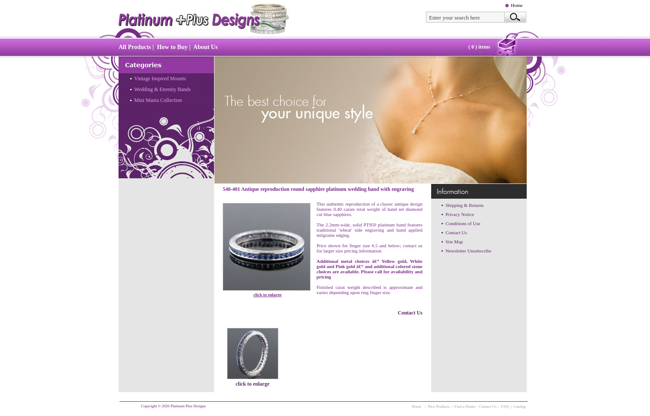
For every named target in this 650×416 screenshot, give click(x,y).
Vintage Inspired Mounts (160, 78)
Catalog (520, 406)
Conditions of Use (462, 223)
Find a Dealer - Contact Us (476, 406)
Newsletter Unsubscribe (468, 250)
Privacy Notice (459, 214)
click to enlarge (268, 294)
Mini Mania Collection (158, 100)
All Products (135, 47)
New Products (439, 406)
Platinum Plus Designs (188, 406)
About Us (205, 47)
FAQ (504, 406)
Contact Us (410, 313)
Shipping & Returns (464, 205)
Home (517, 5)
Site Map (454, 241)
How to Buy (172, 47)
